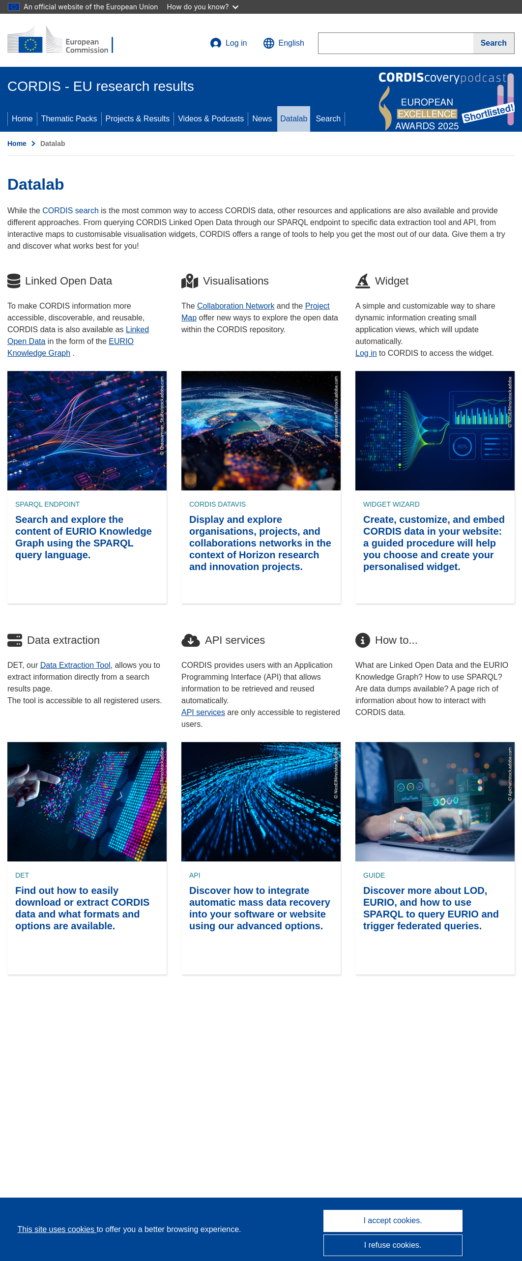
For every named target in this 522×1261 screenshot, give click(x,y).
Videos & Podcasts (211, 119)
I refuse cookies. (393, 1245)
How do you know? (203, 6)
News (262, 119)
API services (203, 712)
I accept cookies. (392, 1220)
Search (328, 119)
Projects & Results (138, 119)
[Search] (494, 43)
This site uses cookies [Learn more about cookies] (56, 1229)
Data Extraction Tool (75, 665)
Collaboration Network (235, 306)
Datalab (293, 119)
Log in (228, 43)
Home (22, 119)
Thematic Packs (69, 119)
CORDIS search (70, 210)
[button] (283, 43)
